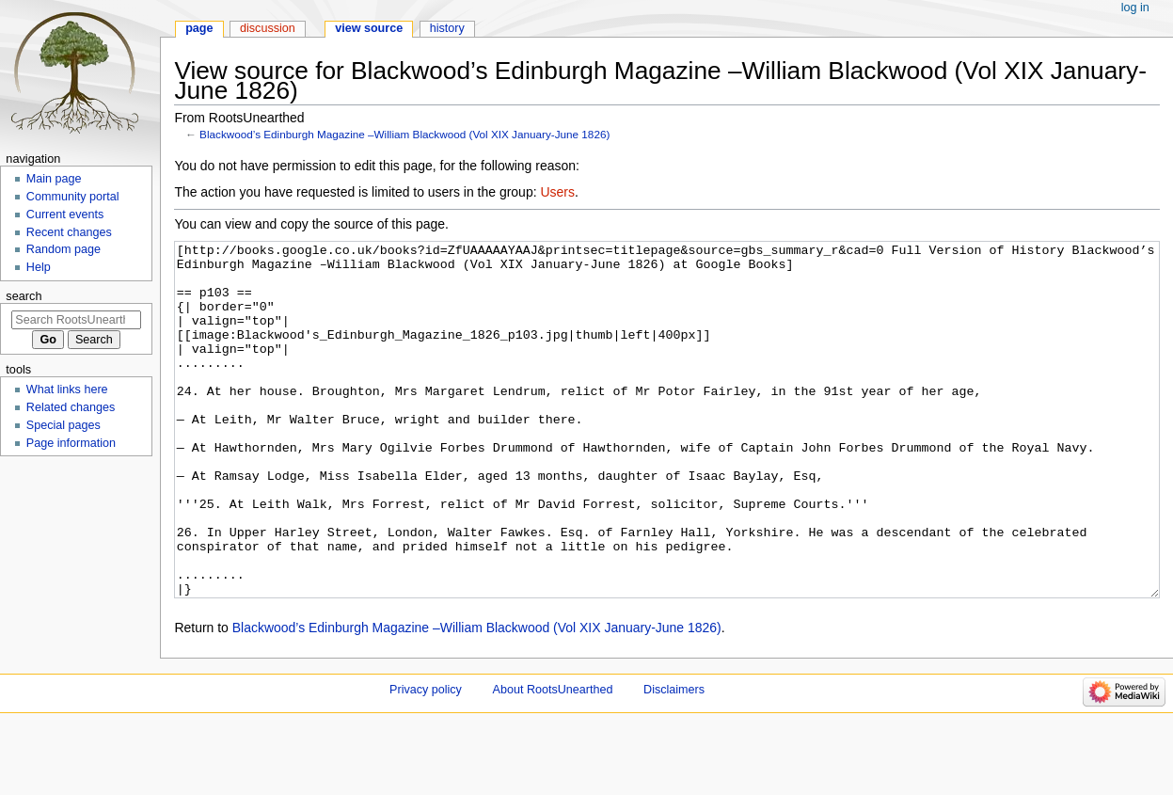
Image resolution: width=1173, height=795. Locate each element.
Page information (71, 443)
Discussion (267, 28)
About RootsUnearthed (553, 760)
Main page (54, 178)
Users (557, 191)
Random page (63, 249)
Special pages (63, 425)
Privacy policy (425, 760)
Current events (65, 214)
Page (199, 28)
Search (23, 296)
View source (369, 28)
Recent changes (69, 232)
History (447, 28)
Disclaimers (674, 760)
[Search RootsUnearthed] (75, 319)
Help (38, 267)
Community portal (72, 196)
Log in (1135, 7)
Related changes (71, 407)
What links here (67, 389)
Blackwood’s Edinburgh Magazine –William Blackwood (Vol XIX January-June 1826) (404, 134)
